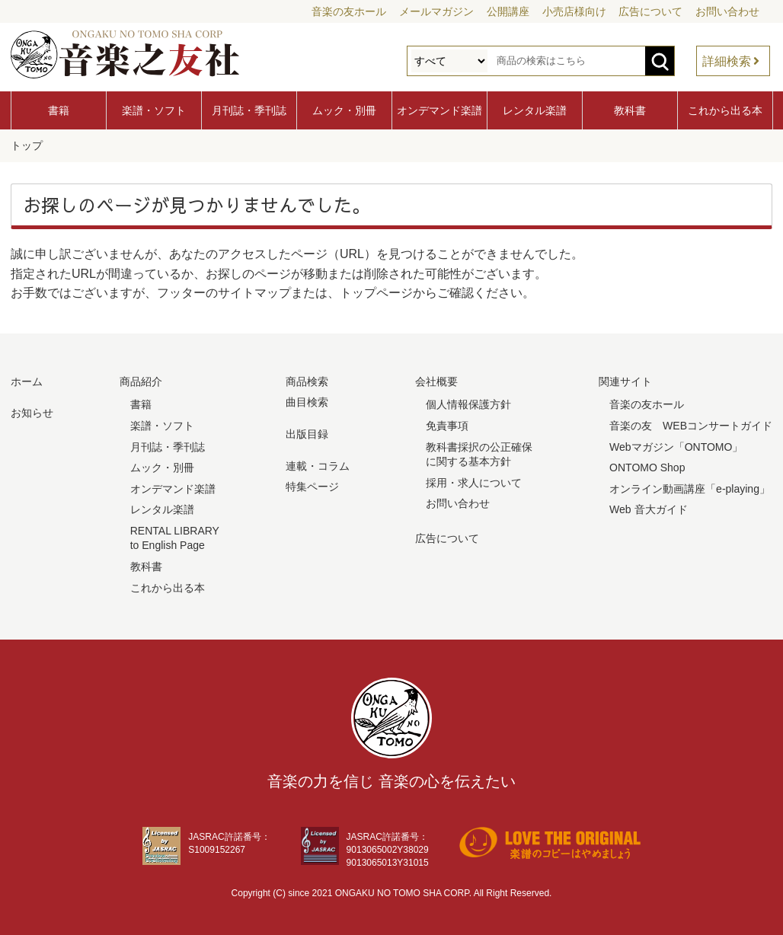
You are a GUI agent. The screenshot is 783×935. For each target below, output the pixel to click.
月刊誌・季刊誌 (249, 110)
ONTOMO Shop (647, 467)
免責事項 (447, 425)
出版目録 (307, 433)
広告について (650, 11)
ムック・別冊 (344, 110)
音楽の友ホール (349, 11)
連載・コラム (318, 465)
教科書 (630, 110)
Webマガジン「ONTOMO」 (676, 446)
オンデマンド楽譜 (439, 110)
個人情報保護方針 (468, 403)
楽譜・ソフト (154, 110)
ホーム (27, 381)
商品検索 (307, 381)
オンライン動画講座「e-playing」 (689, 488)
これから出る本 (725, 110)
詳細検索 (726, 61)
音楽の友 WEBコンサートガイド (690, 425)
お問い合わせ (727, 11)
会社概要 (436, 381)
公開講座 (508, 11)
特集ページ (312, 486)
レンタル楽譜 (535, 110)
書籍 (58, 110)
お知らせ (32, 412)
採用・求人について (474, 482)
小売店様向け (574, 11)
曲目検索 (307, 401)
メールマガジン (436, 11)
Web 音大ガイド (648, 509)
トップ (27, 145)
